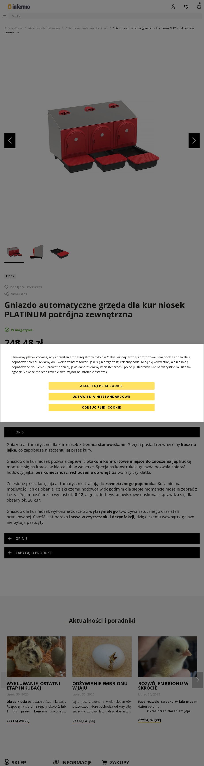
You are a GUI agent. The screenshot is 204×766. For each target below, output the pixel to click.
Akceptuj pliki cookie (101, 386)
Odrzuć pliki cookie (101, 407)
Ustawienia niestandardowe (101, 396)
